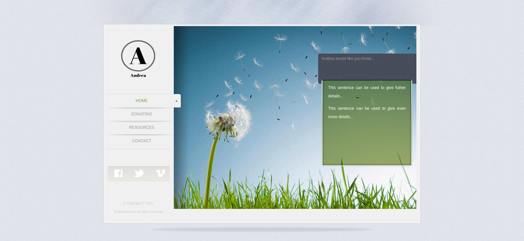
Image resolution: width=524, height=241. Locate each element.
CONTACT (141, 141)
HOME (142, 100)
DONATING (141, 114)
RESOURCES (141, 127)
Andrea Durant (125, 212)
